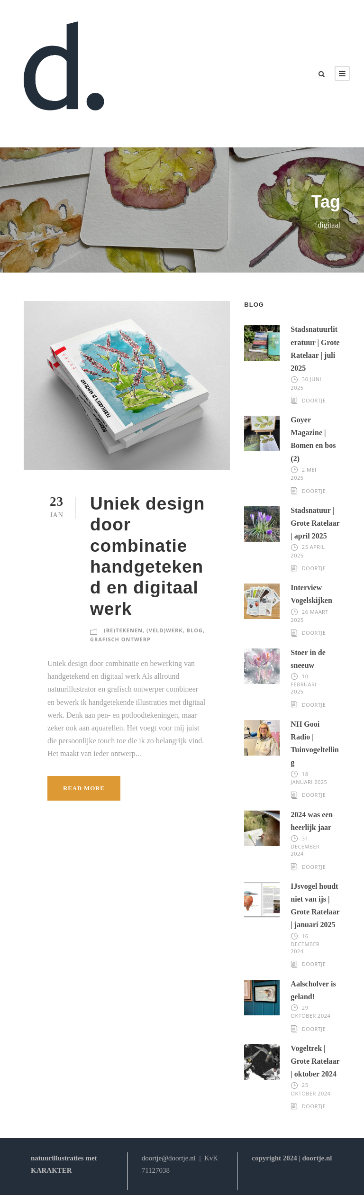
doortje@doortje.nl (169, 1158)
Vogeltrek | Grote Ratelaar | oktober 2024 (315, 1061)
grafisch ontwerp (120, 639)
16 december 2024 (305, 943)
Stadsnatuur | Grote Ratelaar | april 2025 (315, 523)
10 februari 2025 (304, 684)
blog (195, 630)
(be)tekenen (123, 630)
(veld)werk (164, 630)
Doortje (314, 400)
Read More (84, 788)
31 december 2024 (305, 846)
